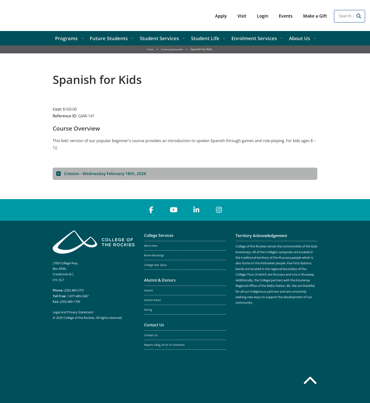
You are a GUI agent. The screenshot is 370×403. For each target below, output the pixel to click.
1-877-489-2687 (78, 296)
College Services (158, 235)
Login (262, 16)
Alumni (148, 290)
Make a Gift (315, 16)
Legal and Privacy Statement (73, 312)
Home (150, 49)
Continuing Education (172, 49)
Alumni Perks (152, 300)
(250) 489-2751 (74, 290)
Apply (221, 16)
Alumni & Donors (160, 280)
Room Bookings (154, 255)
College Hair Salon (155, 265)
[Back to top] (310, 381)
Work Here (151, 245)
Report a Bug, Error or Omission (164, 344)
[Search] (359, 16)
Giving (148, 309)
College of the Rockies (42, 15)
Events (286, 16)
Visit (241, 16)
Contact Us (154, 324)
